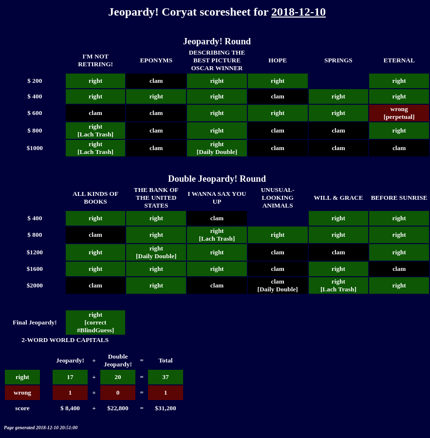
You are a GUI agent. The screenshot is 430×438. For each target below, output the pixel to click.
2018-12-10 (298, 11)
